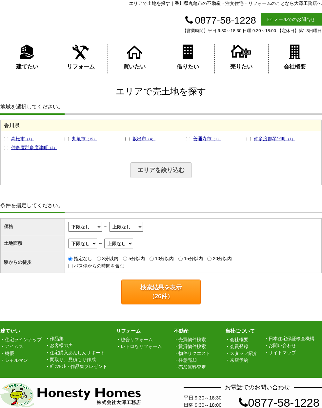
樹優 (9, 353)
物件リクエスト (194, 353)
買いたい (134, 57)
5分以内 (137, 258)
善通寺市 (207, 138)
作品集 (57, 338)
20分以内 (222, 258)
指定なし (83, 258)
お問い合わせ (282, 345)
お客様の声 (61, 345)
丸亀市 (84, 138)
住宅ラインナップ (23, 339)
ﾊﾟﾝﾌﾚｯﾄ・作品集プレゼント (78, 366)
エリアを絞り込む (161, 170)
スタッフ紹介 (243, 353)
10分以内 (164, 258)
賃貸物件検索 (192, 346)
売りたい (241, 57)
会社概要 (295, 57)
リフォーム (81, 57)
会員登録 (239, 346)
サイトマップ (282, 352)
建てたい (27, 57)
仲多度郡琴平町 (274, 138)
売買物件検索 (192, 339)
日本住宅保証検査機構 (291, 338)
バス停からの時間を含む (99, 265)
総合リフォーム (137, 339)
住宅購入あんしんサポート (77, 352)
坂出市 (143, 138)
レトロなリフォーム (141, 346)
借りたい (188, 57)
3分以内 (110, 258)
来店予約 (239, 360)
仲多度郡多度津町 (34, 147)
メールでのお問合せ (291, 19)
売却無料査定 (192, 367)
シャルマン (16, 360)
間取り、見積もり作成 (73, 359)
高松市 (22, 138)
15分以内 (193, 258)
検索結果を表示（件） (161, 292)
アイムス (14, 346)
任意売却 (187, 360)
